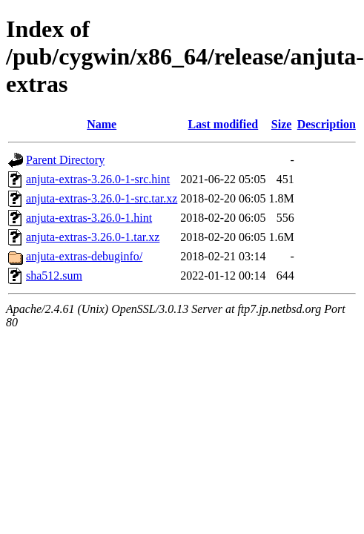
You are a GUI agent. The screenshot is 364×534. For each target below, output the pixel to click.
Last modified (223, 124)
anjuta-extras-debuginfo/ (84, 256)
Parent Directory (65, 160)
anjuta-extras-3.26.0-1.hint (89, 217)
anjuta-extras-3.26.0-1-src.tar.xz (101, 198)
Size (281, 124)
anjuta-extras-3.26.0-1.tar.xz (92, 237)
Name (101, 124)
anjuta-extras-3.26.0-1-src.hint (98, 179)
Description (326, 124)
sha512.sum (54, 275)
